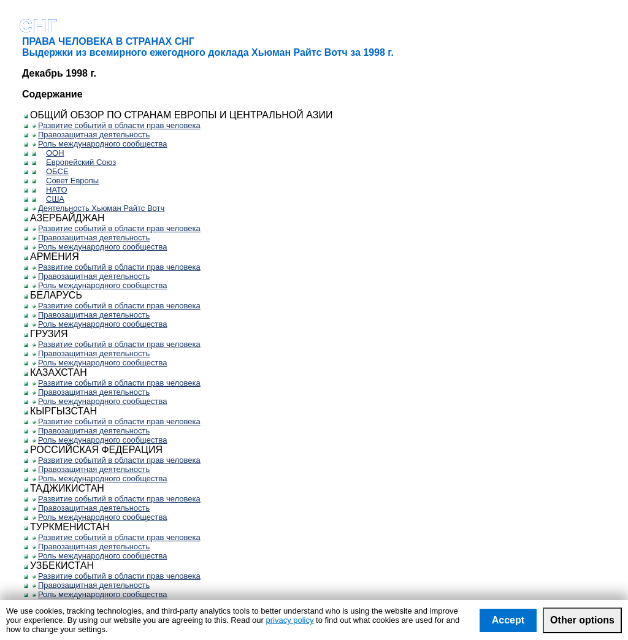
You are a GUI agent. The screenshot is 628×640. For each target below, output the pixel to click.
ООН (52, 153)
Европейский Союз (78, 162)
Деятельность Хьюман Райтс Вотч (98, 208)
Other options (582, 620)
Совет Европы (69, 180)
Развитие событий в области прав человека (116, 125)
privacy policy (289, 620)
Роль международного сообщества (99, 143)
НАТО (53, 189)
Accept (508, 620)
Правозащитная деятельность (91, 134)
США (52, 199)
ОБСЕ (54, 171)
